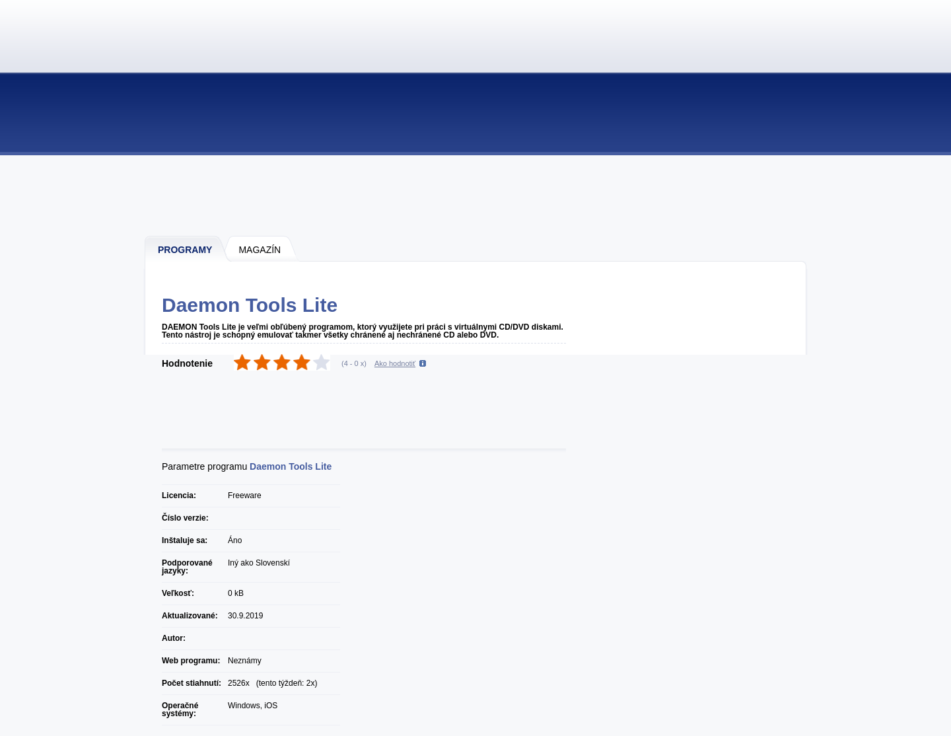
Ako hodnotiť (394, 363)
